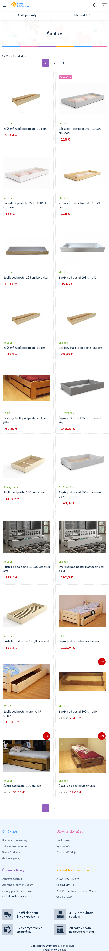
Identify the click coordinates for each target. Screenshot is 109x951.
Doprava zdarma (12, 882)
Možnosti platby (11, 862)
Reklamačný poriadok (14, 850)
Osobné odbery (11, 856)
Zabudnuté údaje (66, 856)
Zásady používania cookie (17, 895)
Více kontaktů (64, 901)
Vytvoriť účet (63, 850)
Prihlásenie (63, 843)
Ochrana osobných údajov (17, 888)
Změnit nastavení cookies (17, 900)
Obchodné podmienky (15, 843)
